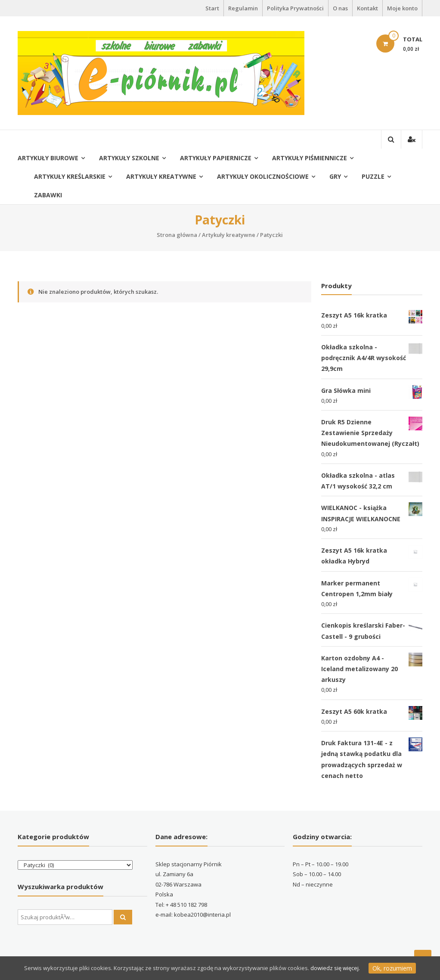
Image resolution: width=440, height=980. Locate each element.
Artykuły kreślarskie (69, 176)
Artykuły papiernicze (215, 158)
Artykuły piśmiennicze (309, 158)
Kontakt (367, 8)
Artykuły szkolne (129, 158)
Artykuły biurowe (48, 158)
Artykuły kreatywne (161, 176)
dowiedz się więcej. (335, 968)
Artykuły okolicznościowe (263, 176)
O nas (340, 8)
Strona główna (177, 235)
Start (212, 8)
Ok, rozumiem (392, 968)
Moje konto (402, 8)
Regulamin (243, 8)
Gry (335, 176)
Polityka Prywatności (295, 8)
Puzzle (373, 176)
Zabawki (48, 195)
